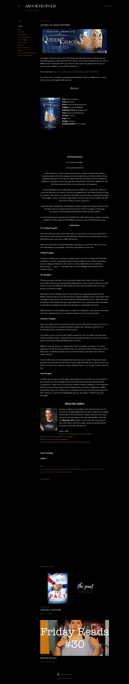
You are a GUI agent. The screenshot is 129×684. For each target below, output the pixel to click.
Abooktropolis (40, 6)
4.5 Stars (21, 32)
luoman (70, 678)
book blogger (23, 40)
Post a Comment (50, 661)
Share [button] (20, 21)
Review (20, 50)
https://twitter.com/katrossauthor (54, 439)
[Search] (108, 6)
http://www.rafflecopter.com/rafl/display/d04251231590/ (75, 72)
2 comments (48, 613)
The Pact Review (50, 609)
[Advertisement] (74, 546)
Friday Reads (48, 658)
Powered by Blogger (64, 674)
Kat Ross (21, 45)
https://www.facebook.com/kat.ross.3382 (56, 437)
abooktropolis (23, 34)
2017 (19, 29)
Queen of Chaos (23, 48)
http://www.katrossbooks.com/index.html (75, 434)
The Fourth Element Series (27, 53)
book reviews (22, 42)
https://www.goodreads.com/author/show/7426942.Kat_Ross (65, 442)
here (52, 266)
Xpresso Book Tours (25, 55)
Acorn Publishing (24, 37)
